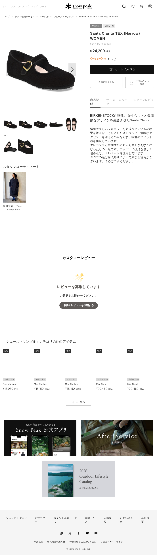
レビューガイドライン (112, 542)
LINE (87, 533)
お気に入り (132, 8)
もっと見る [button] (78, 402)
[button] (72, 69)
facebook (78, 533)
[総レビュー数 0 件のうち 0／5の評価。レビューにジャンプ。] (106, 59)
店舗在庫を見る (106, 82)
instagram (61, 533)
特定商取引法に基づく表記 (83, 542)
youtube (96, 533)
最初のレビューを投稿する (78, 305)
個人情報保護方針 (56, 542)
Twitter (70, 533)
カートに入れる (125, 69)
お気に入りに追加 (142, 82)
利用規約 (38, 542)
